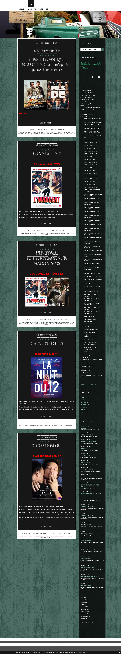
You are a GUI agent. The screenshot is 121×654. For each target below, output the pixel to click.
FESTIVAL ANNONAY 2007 (91, 142)
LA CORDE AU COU (86, 470)
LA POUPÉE (83, 456)
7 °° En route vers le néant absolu (91, 109)
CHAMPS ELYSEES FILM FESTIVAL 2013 (93, 138)
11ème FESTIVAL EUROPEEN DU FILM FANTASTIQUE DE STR (93, 125)
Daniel (82, 531)
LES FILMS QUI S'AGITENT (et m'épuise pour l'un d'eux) (46, 65)
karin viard (68, 134)
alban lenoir (49, 133)
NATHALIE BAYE (85, 462)
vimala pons (58, 324)
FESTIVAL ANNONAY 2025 (91, 190)
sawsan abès (30, 135)
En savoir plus (84, 652)
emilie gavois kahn (55, 135)
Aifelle (82, 566)
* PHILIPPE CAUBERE (88, 91)
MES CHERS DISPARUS (90, 351)
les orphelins (26, 133)
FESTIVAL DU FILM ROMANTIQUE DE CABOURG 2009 (93, 242)
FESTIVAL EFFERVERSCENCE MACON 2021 (92, 246)
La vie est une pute (87, 361)
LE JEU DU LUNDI (88, 345)
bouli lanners (59, 426)
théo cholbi (56, 427)
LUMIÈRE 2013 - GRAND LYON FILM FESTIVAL (92, 313)
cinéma (43, 133)
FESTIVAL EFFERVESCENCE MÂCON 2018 (91, 268)
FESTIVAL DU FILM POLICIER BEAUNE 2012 (92, 202)
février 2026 (84, 612)
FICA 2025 (86, 294)
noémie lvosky (67, 324)
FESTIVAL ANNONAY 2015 (91, 164)
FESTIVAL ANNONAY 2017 (91, 170)
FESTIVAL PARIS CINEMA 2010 (92, 291)
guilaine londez (66, 135)
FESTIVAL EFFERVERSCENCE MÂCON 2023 (92, 251)
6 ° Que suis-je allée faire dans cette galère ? (41, 534)
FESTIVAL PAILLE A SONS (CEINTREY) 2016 (91, 287)
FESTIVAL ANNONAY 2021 (91, 181)
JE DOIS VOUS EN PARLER (89, 325)
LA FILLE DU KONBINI (86, 442)
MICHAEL (83, 434)
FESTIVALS (85, 118)
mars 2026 (84, 609)
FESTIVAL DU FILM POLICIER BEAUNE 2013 (92, 206)
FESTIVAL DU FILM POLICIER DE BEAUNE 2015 (92, 224)
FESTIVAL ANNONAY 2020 (91, 178)
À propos (44, 9)
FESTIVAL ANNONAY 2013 (91, 159)
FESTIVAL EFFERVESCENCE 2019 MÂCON (93, 255)
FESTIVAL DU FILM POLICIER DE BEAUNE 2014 (92, 220)
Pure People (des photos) (87, 379)
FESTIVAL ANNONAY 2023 (91, 184)
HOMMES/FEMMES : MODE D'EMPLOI (91, 501)
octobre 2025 (85, 621)
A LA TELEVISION (88, 327)
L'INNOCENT (47, 154)
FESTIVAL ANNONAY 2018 (91, 173)
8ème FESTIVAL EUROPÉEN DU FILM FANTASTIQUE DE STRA (92, 129)
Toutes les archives (87, 630)
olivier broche (45, 135)
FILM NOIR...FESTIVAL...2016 (91, 297)
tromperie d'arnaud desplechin (32, 537)
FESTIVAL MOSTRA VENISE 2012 (93, 281)
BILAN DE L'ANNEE (89, 329)
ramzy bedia (51, 324)
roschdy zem (47, 234)
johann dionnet (48, 427)
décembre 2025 (85, 616)
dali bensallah (58, 133)
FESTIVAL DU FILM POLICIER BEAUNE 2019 (92, 215)
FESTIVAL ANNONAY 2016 (91, 167)
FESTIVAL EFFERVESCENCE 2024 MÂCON (93, 259)
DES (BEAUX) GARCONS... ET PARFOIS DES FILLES (91, 341)
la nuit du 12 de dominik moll (30, 426)
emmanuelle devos (47, 538)
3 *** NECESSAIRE (87, 98)
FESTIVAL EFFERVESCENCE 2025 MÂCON (93, 264)
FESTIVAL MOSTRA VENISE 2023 (93, 284)
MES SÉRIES (85, 363)
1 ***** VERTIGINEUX (88, 93)
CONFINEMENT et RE (88, 113)
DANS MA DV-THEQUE (90, 338)
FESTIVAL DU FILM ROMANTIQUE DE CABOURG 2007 (93, 237)
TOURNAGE (87, 358)
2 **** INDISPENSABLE (41, 231)
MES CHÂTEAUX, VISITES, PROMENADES (91, 354)
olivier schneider (36, 133)
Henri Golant (84, 413)
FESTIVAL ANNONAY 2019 (91, 176)
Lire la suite (46, 124)
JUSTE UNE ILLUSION (86, 476)
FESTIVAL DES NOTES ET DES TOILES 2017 (92, 193)
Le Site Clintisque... (85, 377)
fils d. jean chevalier (48, 134)
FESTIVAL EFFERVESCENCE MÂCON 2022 (46, 259)
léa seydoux (60, 537)
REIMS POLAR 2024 (89, 322)
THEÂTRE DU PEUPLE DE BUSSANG (92, 366)
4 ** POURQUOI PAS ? (41, 130)
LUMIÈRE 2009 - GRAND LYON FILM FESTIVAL (92, 309)
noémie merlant (66, 234)
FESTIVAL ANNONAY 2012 (91, 156)
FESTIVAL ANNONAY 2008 (91, 145)
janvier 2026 (84, 614)
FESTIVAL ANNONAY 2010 (91, 150)
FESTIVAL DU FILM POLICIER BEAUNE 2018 (92, 211)
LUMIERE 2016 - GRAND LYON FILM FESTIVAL (92, 304)
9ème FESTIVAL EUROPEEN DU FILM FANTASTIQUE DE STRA (92, 133)
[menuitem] (22, 9)
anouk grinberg (29, 134)
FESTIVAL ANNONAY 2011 (91, 153)
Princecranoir (84, 514)
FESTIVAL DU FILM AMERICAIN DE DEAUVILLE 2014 (93, 198)
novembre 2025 (85, 619)
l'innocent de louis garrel (30, 234)
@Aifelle (82, 548)
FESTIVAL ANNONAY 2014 (91, 161)
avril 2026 (84, 607)
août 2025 (84, 626)
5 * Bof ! (84, 102)
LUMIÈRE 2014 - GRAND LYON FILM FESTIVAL (92, 318)
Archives (32, 9)
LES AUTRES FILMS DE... (90, 348)
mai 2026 (83, 605)
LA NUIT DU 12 (46, 344)
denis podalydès (51, 537)
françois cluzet (59, 134)
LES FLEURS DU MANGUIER (88, 448)
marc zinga (37, 135)
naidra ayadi (38, 134)
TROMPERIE (47, 446)
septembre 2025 (86, 624)
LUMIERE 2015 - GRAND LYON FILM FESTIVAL (92, 300)
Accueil (22, 9)
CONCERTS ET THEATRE (91, 335)
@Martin (82, 584)
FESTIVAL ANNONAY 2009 (91, 147)
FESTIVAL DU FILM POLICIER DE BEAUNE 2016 (92, 228)
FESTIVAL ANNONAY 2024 (91, 187)
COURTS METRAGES (87, 115)
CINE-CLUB (87, 332)
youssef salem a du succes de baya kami (35, 324)
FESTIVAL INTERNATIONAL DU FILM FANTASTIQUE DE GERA (92, 277)
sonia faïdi (66, 133)
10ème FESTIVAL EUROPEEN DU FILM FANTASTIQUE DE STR (93, 120)
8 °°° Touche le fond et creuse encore (92, 111)
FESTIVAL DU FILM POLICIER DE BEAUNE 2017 (92, 233)
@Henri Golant (84, 557)
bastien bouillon (49, 426)
